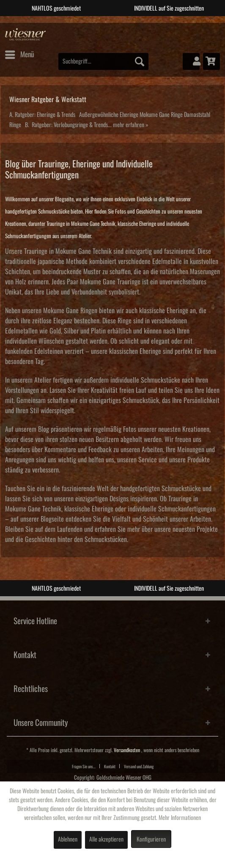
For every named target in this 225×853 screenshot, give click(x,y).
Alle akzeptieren (106, 839)
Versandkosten (127, 750)
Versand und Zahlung (139, 766)
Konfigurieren (151, 839)
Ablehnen (67, 839)
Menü (19, 53)
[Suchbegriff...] (103, 61)
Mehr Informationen (180, 818)
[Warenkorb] (211, 61)
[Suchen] (139, 61)
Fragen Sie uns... (84, 766)
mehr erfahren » (130, 125)
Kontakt (109, 766)
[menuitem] (19, 54)
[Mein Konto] (191, 61)
